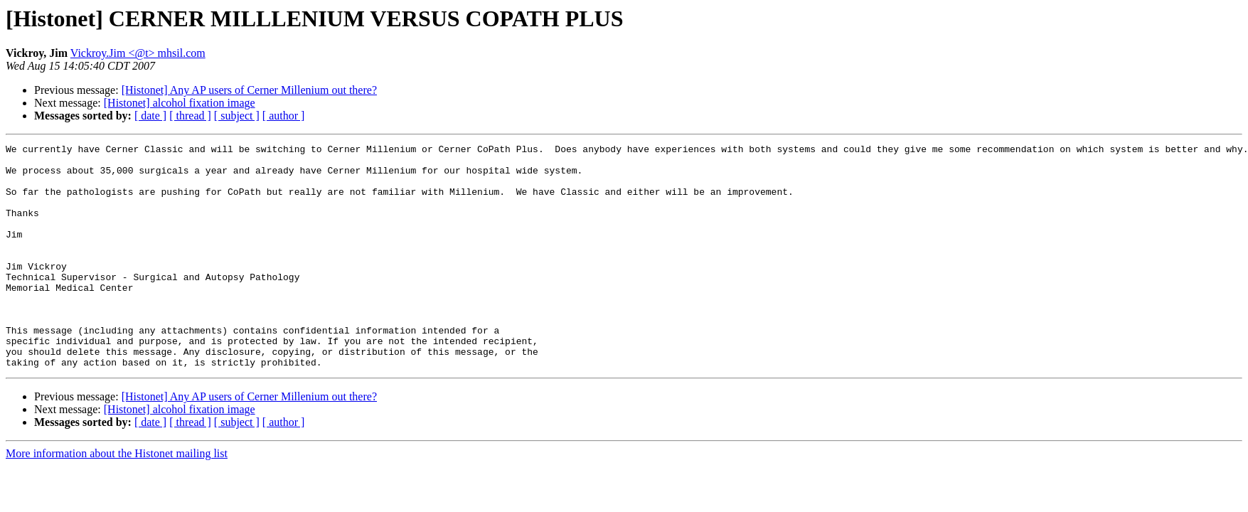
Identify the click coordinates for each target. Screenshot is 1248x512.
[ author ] (283, 116)
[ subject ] (237, 116)
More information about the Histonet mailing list (117, 498)
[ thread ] (190, 116)
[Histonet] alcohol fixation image (179, 103)
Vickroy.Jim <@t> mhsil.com (138, 53)
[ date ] (150, 116)
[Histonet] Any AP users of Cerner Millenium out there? (249, 90)
